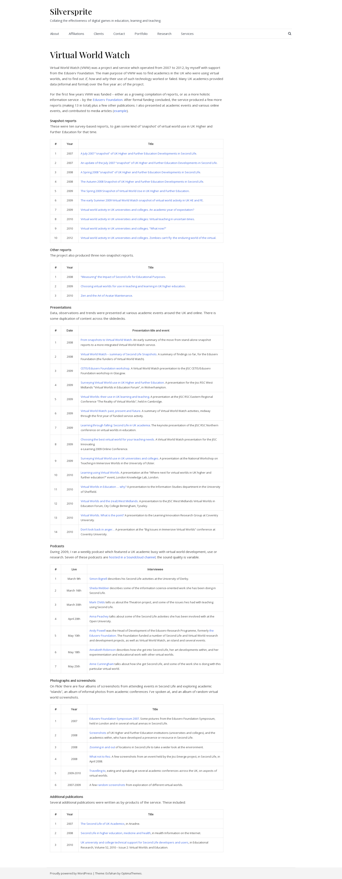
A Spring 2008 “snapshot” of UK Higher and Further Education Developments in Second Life (140, 172)
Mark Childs (97, 602)
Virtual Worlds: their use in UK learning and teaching (115, 397)
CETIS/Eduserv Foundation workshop (105, 368)
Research (164, 33)
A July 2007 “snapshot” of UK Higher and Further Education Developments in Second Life (138, 153)
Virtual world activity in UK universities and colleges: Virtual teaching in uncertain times (137, 219)
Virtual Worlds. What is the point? (102, 515)
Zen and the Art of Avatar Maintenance (106, 296)
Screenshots (97, 733)
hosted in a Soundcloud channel (132, 557)
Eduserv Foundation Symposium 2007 (114, 719)
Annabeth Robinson (102, 650)
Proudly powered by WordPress (71, 873)
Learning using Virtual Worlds (100, 472)
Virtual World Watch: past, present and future (110, 411)
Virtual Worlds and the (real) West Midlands (109, 501)
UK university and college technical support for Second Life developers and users (134, 842)
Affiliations (76, 33)
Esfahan (111, 873)
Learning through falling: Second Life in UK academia (115, 425)
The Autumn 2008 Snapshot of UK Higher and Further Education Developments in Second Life (142, 182)
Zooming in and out (102, 747)
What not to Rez (99, 756)
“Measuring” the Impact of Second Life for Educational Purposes (123, 277)
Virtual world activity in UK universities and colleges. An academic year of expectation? (137, 210)
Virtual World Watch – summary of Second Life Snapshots (119, 354)
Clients (99, 33)
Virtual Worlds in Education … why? (104, 487)
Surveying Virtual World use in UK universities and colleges (119, 458)
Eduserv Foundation (108, 99)
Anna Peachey (99, 616)
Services (187, 33)
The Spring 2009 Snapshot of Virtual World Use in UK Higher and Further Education (135, 191)
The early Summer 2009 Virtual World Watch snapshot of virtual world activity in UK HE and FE (142, 200)
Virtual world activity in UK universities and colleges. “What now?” (123, 228)
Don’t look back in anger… (98, 529)
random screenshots (111, 785)
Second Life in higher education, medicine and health (116, 833)
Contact (119, 33)
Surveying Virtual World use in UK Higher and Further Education (122, 382)
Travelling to (97, 771)
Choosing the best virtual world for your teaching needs (117, 439)
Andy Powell (97, 630)
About (54, 33)
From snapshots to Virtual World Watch (106, 340)
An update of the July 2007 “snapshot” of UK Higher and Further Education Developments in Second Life (149, 163)
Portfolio (141, 33)
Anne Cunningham (101, 664)
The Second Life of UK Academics (103, 824)
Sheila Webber (99, 588)
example (120, 111)
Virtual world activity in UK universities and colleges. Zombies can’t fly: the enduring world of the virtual (148, 238)
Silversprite (71, 11)
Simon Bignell (98, 579)
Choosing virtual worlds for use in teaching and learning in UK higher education (133, 286)
